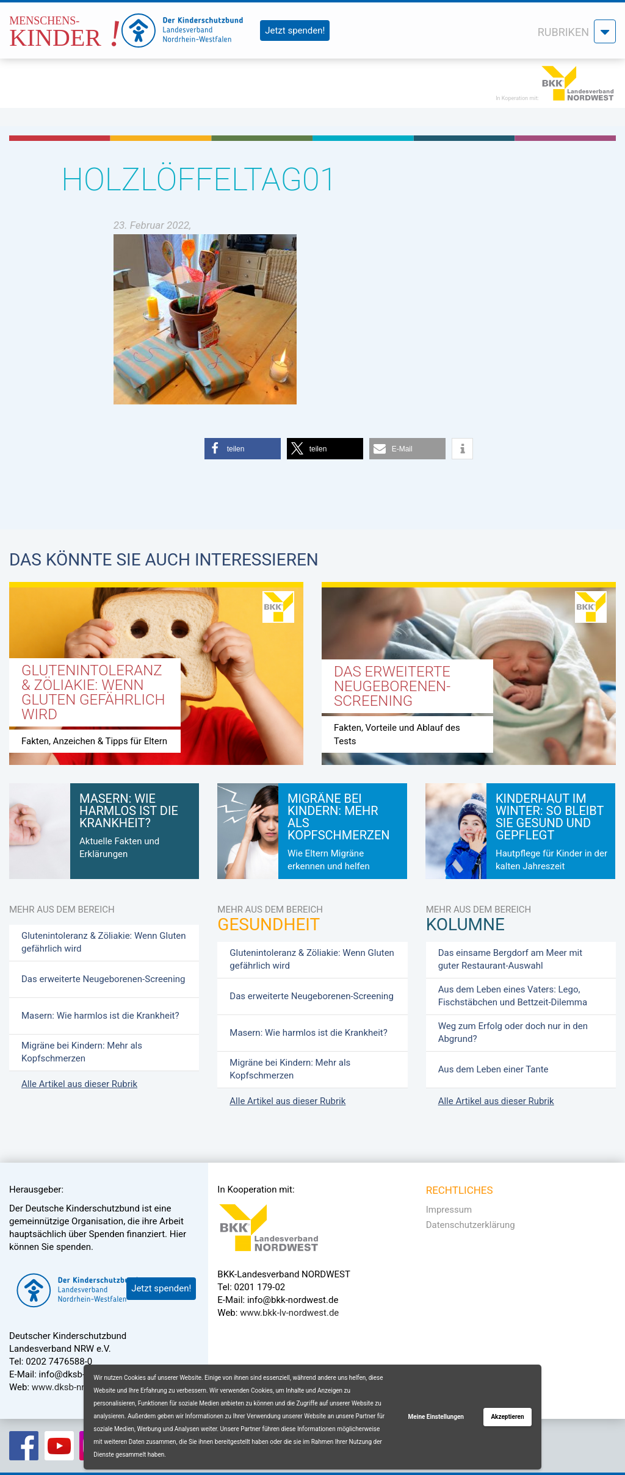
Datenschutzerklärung (470, 1224)
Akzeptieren (507, 1416)
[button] (242, 448)
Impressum (449, 1209)
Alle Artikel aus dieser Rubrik (79, 1083)
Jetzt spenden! (295, 30)
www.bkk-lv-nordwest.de (289, 1312)
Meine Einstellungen (436, 1416)
